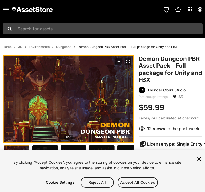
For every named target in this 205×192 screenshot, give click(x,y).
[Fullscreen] (128, 61)
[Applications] (190, 9)
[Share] (118, 61)
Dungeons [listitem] (63, 47)
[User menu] (200, 9)
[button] (178, 9)
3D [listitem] (20, 47)
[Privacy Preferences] (166, 9)
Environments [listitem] (39, 47)
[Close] (199, 159)
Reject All (97, 182)
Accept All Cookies (137, 182)
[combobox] (103, 28)
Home (7, 47)
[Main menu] (6, 9)
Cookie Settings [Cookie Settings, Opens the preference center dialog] (60, 182)
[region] (102, 171)
